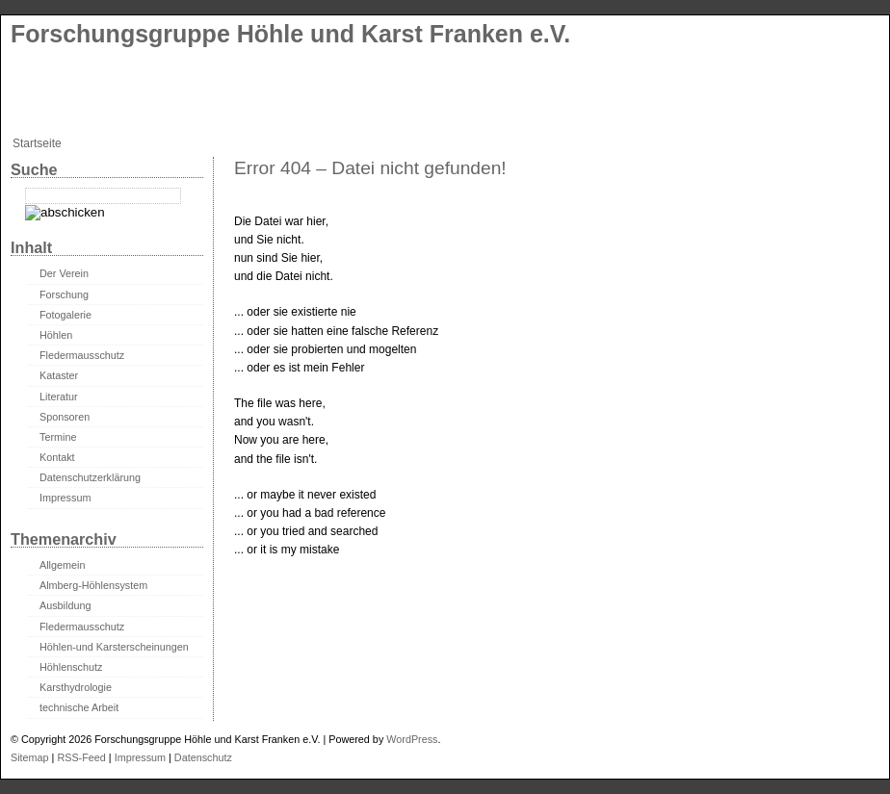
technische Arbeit (78, 707)
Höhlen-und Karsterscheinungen (114, 647)
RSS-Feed (81, 757)
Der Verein (64, 273)
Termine (57, 437)
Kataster (58, 375)
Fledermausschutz (81, 355)
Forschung (64, 294)
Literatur (58, 396)
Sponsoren (64, 417)
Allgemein (62, 565)
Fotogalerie (65, 314)
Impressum (65, 497)
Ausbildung (65, 605)
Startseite (37, 143)
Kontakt (57, 457)
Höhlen (55, 335)
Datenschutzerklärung (90, 477)
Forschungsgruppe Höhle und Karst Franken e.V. (290, 33)
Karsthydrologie (75, 687)
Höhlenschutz (70, 667)
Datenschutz (203, 757)
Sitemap (30, 757)
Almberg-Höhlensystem (93, 585)
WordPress (411, 739)
